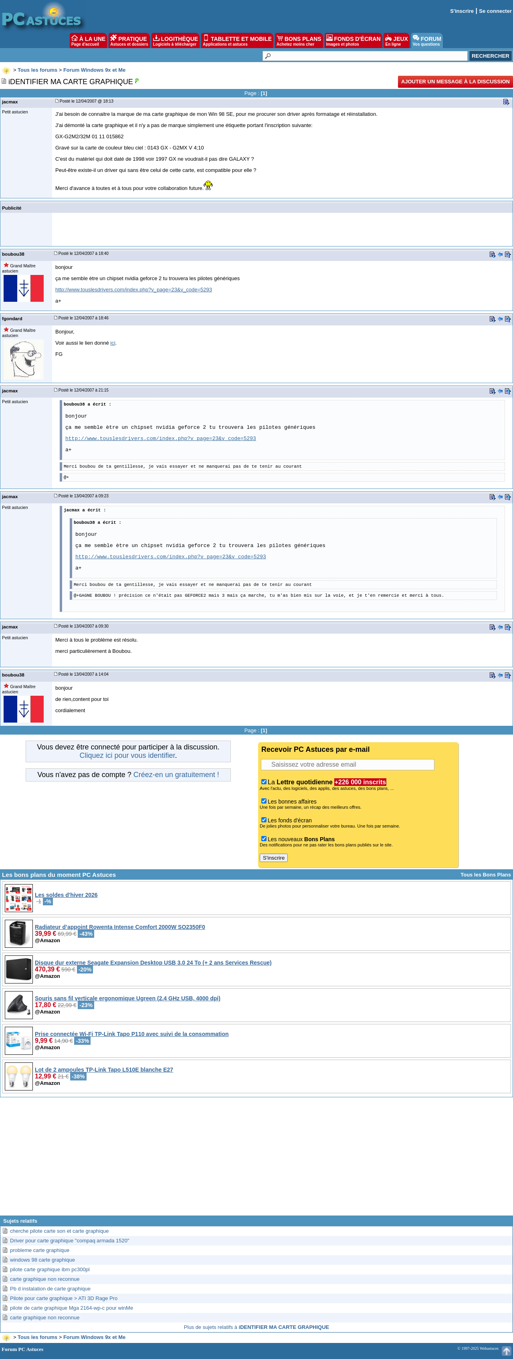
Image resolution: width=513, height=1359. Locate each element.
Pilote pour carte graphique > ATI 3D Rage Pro (63, 1298)
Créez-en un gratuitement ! (176, 775)
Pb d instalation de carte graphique (50, 1289)
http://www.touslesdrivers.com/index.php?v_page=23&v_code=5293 (133, 290)
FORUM (427, 40)
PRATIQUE (129, 40)
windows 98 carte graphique (42, 1260)
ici (112, 343)
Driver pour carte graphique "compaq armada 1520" (69, 1241)
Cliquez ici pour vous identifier (127, 755)
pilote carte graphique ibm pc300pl (50, 1269)
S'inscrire (462, 11)
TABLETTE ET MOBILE (237, 40)
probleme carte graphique (39, 1250)
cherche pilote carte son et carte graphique (59, 1231)
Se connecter (495, 11)
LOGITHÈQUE (175, 40)
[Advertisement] (256, 1159)
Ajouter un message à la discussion (455, 82)
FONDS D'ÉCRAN (353, 40)
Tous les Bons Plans (485, 875)
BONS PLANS (299, 40)
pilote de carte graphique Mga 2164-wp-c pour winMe (71, 1308)
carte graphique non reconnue (44, 1279)
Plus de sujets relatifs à (256, 1327)
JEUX (396, 40)
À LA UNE (88, 40)
